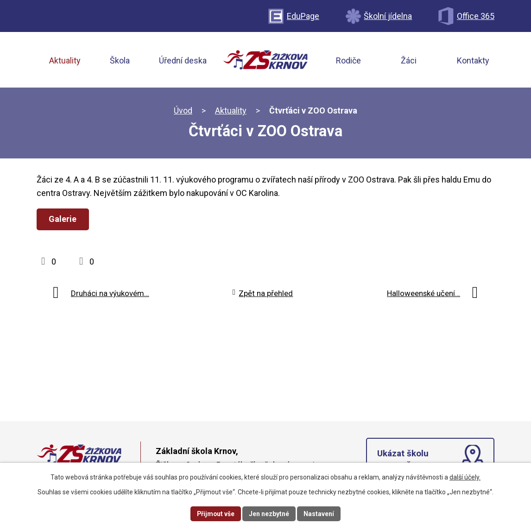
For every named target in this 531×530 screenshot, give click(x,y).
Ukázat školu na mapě (403, 460)
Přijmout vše (215, 513)
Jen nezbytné (269, 513)
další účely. (464, 477)
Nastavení (319, 513)
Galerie (63, 219)
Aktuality (231, 111)
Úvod (183, 111)
